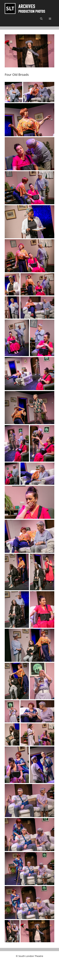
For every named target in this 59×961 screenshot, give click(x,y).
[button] (41, 18)
